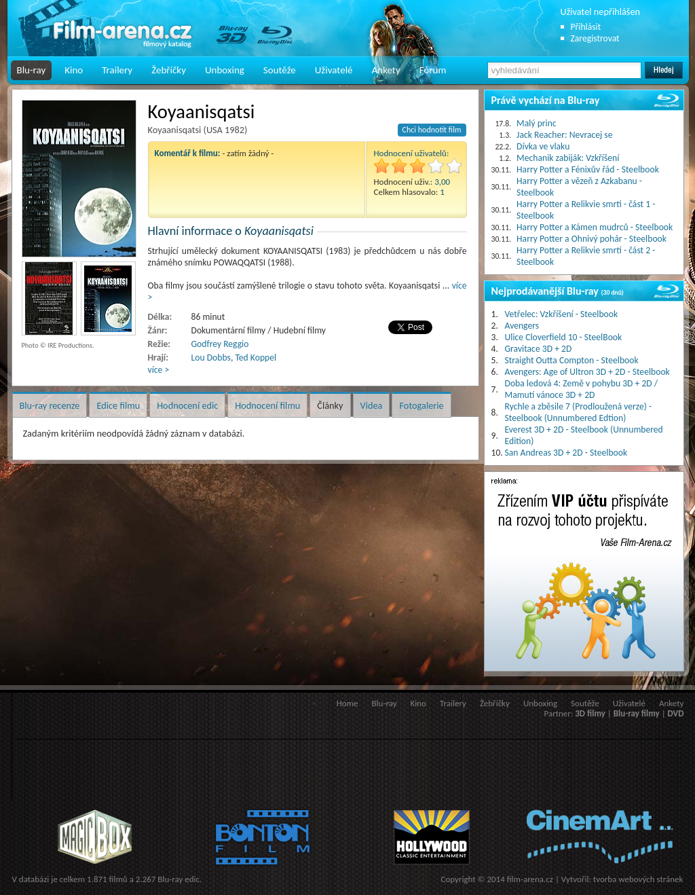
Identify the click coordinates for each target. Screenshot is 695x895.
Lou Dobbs (211, 357)
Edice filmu (118, 405)
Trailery (117, 70)
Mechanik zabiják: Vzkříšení (567, 158)
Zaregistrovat (595, 38)
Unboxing (224, 70)
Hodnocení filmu (267, 405)
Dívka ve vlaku (542, 146)
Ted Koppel (255, 357)
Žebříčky (168, 70)
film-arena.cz (530, 879)
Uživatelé (334, 70)
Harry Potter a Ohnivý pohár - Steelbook (591, 238)
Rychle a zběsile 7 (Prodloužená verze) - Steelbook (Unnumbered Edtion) (578, 412)
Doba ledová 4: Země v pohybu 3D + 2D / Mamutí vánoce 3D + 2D (581, 389)
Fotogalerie (421, 405)
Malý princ (536, 123)
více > (159, 370)
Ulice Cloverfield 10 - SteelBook (563, 337)
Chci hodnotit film (432, 129)
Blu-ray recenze (50, 405)
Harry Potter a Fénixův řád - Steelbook (587, 169)
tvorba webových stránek (638, 879)
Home (347, 703)
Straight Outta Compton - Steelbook (572, 360)
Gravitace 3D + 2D (538, 348)
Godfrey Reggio (220, 344)
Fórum (433, 70)
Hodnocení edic (187, 405)
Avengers (522, 325)
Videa (371, 405)
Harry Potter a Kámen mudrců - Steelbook (594, 227)
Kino (73, 70)
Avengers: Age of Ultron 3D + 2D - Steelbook (587, 372)
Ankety (386, 70)
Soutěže (279, 70)
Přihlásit (586, 27)
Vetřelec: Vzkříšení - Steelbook (561, 314)
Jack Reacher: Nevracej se (564, 135)
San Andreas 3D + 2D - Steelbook (566, 452)
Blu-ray (31, 70)
